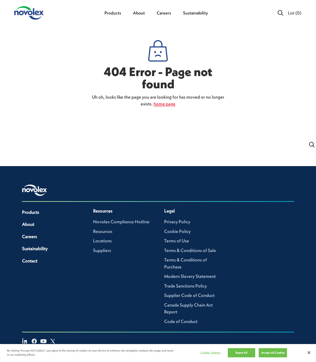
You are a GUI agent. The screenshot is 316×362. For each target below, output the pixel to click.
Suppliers (102, 250)
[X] (53, 341)
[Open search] (281, 13)
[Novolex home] (34, 190)
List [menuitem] (294, 13)
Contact (29, 261)
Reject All (241, 353)
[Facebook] (34, 341)
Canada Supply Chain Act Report (188, 308)
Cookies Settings (210, 353)
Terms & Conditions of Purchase (185, 263)
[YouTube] (43, 341)
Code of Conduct (181, 321)
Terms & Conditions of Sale (190, 250)
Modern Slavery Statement (190, 276)
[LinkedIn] (25, 341)
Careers (164, 13)
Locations (102, 241)
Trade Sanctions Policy (185, 286)
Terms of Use (176, 241)
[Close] (309, 352)
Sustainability (195, 13)
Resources (102, 231)
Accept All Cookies (273, 353)
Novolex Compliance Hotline (121, 222)
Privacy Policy (177, 222)
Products (112, 13)
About (139, 13)
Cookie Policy (177, 231)
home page (164, 104)
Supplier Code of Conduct (189, 295)
